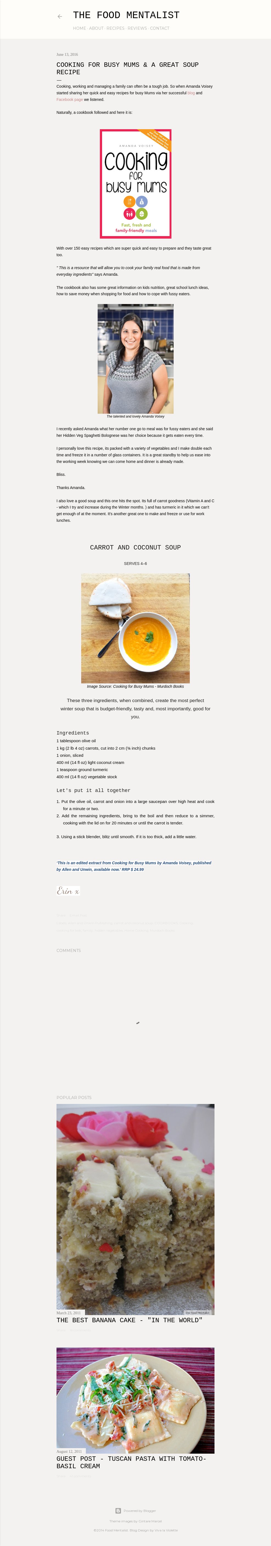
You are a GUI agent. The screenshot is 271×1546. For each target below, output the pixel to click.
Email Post (78, 915)
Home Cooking (136, 930)
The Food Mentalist (126, 15)
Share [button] (61, 915)
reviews (137, 28)
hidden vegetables (109, 930)
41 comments (80, 1476)
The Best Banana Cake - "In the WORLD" (130, 1320)
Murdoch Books (162, 930)
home (79, 28)
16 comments (80, 1330)
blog (191, 93)
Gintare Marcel (150, 1521)
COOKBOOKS (166, 923)
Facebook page (70, 99)
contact (159, 28)
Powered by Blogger (135, 1511)
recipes (115, 28)
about (96, 28)
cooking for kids (69, 930)
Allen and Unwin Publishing (90, 923)
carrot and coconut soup (133, 923)
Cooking (186, 923)
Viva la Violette (166, 1530)
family (88, 930)
